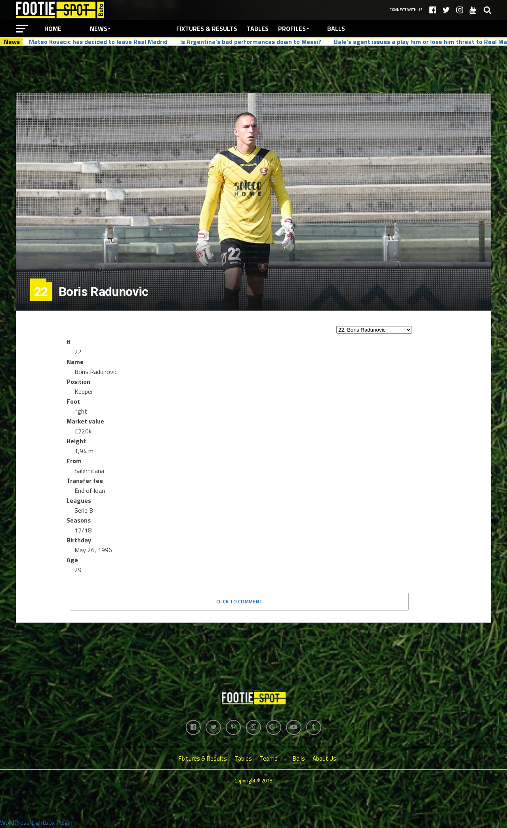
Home (52, 28)
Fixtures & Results (206, 28)
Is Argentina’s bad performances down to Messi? (250, 41)
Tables (258, 28)
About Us (324, 759)
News (98, 28)
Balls (336, 28)
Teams (268, 759)
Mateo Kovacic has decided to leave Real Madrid (98, 41)
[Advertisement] (253, 69)
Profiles (292, 28)
